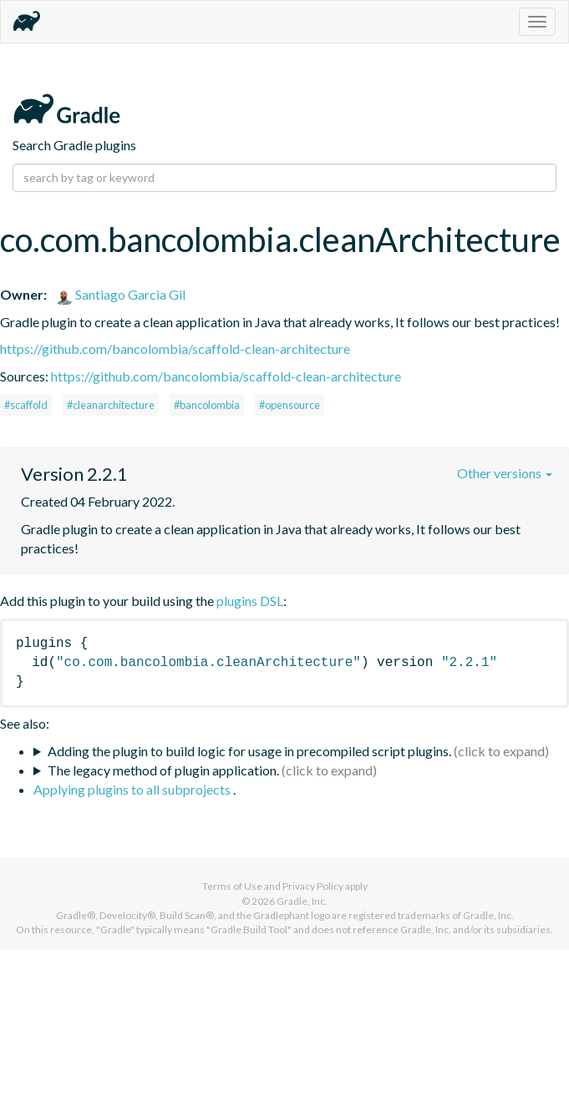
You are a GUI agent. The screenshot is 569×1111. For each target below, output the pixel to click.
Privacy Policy (312, 886)
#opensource (289, 405)
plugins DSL (249, 601)
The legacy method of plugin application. (163, 770)
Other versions (504, 473)
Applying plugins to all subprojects (133, 789)
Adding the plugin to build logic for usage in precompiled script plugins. (249, 751)
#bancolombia (207, 405)
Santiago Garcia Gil (120, 294)
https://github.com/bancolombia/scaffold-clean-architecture (175, 348)
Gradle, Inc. (302, 901)
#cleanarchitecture (111, 405)
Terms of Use (232, 886)
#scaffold (26, 405)
